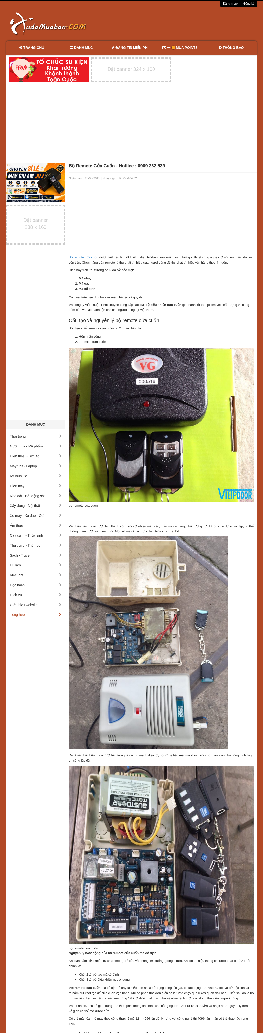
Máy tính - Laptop (36, 466)
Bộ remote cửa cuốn (84, 257)
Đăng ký (248, 3)
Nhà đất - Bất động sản (36, 496)
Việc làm (36, 575)
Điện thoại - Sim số (36, 456)
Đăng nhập (230, 3)
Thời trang (36, 436)
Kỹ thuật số (36, 476)
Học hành (36, 585)
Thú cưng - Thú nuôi (36, 545)
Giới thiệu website (36, 605)
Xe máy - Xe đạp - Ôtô (36, 516)
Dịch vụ (36, 595)
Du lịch (36, 565)
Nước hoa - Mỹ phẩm (36, 446)
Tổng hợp (36, 615)
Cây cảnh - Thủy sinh (36, 535)
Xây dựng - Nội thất (36, 506)
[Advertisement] (184, 23)
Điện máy (36, 486)
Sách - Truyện (36, 555)
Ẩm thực (36, 526)
